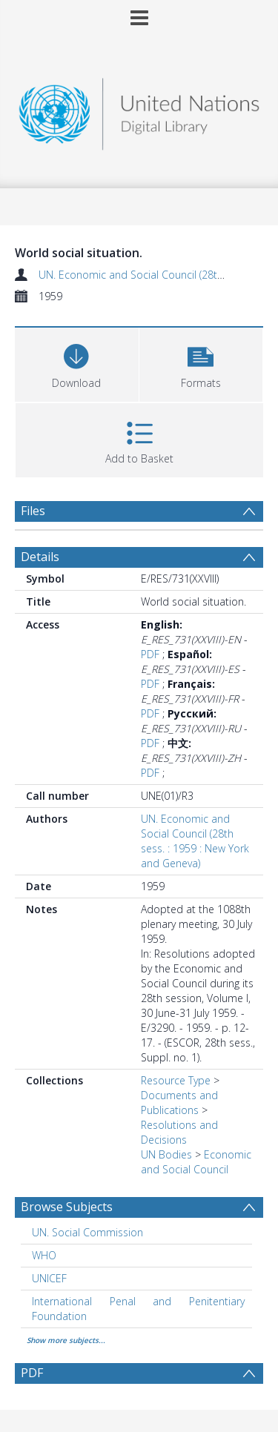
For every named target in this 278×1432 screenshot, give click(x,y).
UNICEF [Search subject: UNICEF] (49, 1278)
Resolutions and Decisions (179, 1132)
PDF (150, 654)
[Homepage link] (139, 110)
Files (33, 511)
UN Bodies (166, 1154)
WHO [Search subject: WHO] (44, 1255)
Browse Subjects (67, 1207)
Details (40, 556)
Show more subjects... (66, 1340)
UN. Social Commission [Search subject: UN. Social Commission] (87, 1232)
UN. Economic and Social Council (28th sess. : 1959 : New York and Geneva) (195, 841)
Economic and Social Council (196, 1161)
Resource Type (176, 1080)
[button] (201, 363)
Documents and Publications (179, 1102)
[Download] (77, 363)
